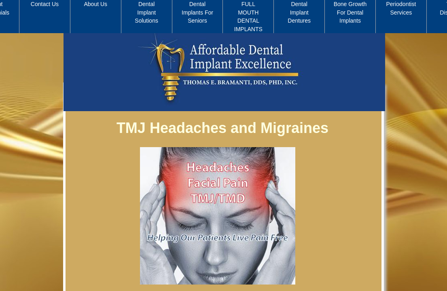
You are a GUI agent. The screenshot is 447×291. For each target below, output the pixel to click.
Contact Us (45, 4)
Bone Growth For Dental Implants (350, 12)
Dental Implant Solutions (146, 12)
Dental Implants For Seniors (197, 12)
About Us (96, 4)
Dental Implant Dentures (299, 12)
